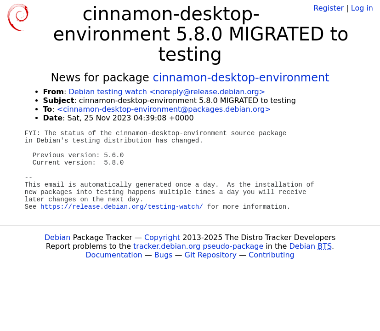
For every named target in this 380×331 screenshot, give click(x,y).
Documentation (113, 255)
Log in (362, 8)
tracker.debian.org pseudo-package (198, 246)
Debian (58, 237)
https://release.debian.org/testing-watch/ (121, 207)
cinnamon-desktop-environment (241, 77)
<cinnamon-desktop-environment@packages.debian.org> (164, 109)
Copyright (162, 237)
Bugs (163, 255)
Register (328, 8)
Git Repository (211, 255)
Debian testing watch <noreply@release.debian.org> (166, 91)
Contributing (272, 255)
